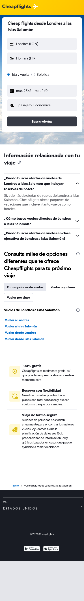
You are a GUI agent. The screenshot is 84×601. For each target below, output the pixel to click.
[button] (42, 44)
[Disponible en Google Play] (32, 549)
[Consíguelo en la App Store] (51, 549)
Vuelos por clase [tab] (18, 297)
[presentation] (19, 162)
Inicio (16, 485)
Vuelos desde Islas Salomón (24, 339)
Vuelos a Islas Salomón (21, 326)
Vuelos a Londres (17, 320)
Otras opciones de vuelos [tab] (25, 287)
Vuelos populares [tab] (63, 287)
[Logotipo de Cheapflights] (16, 7)
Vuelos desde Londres (20, 332)
